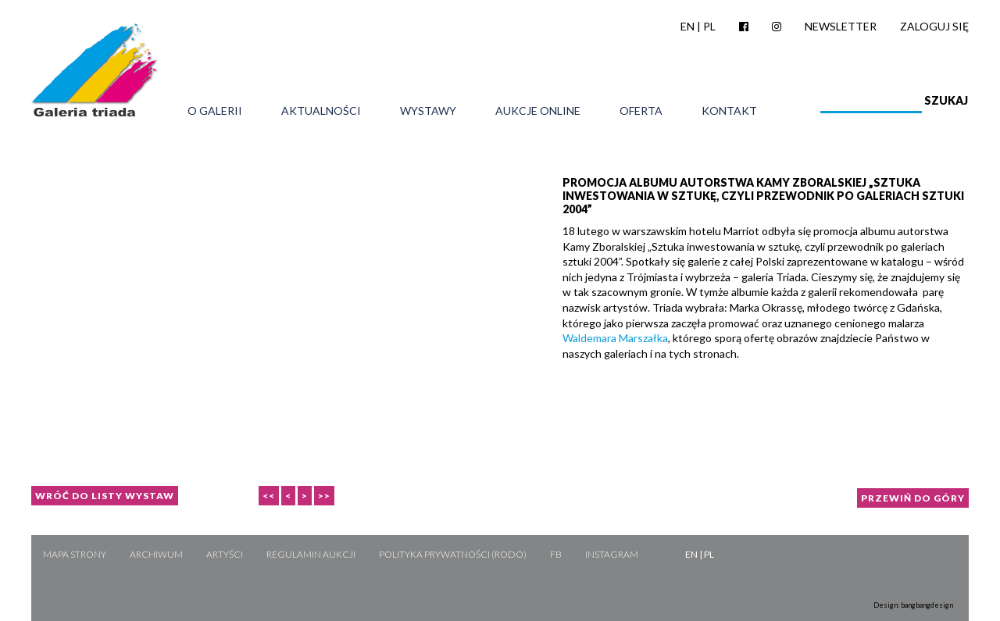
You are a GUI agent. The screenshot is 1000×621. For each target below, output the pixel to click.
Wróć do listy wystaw (104, 495)
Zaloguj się (934, 26)
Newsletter (841, 26)
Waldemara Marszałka (615, 337)
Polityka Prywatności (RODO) (453, 554)
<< (268, 495)
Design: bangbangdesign (913, 605)
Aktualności (321, 111)
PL (709, 26)
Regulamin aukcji (310, 554)
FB (556, 554)
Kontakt (729, 111)
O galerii (215, 111)
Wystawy (428, 111)
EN (687, 26)
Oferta (641, 111)
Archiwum (156, 554)
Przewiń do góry (913, 498)
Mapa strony (74, 554)
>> (324, 495)
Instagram (611, 554)
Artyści (224, 554)
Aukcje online (537, 111)
